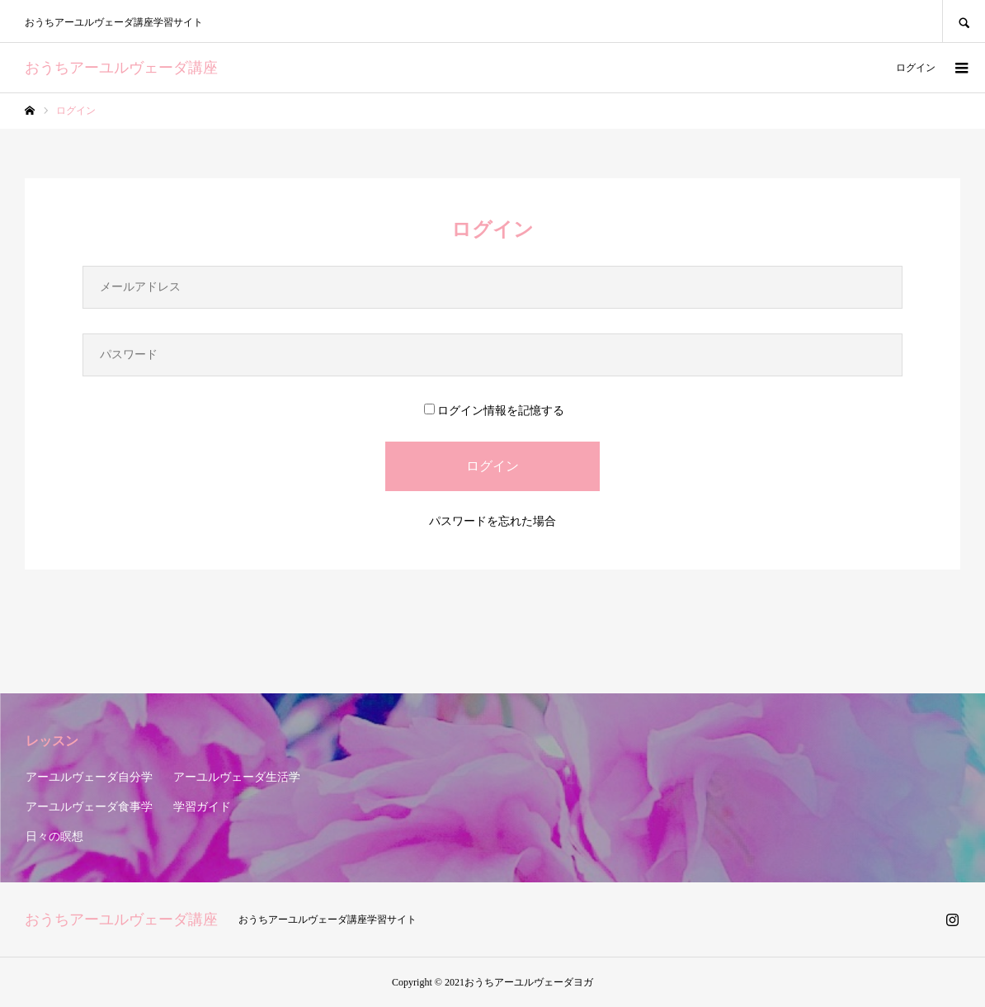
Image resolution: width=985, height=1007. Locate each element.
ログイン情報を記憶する (494, 410)
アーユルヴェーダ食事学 (89, 807)
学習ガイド (202, 807)
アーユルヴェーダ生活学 (236, 777)
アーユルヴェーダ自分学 (89, 777)
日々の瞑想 (54, 836)
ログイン (916, 67)
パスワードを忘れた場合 (492, 521)
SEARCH (963, 21)
